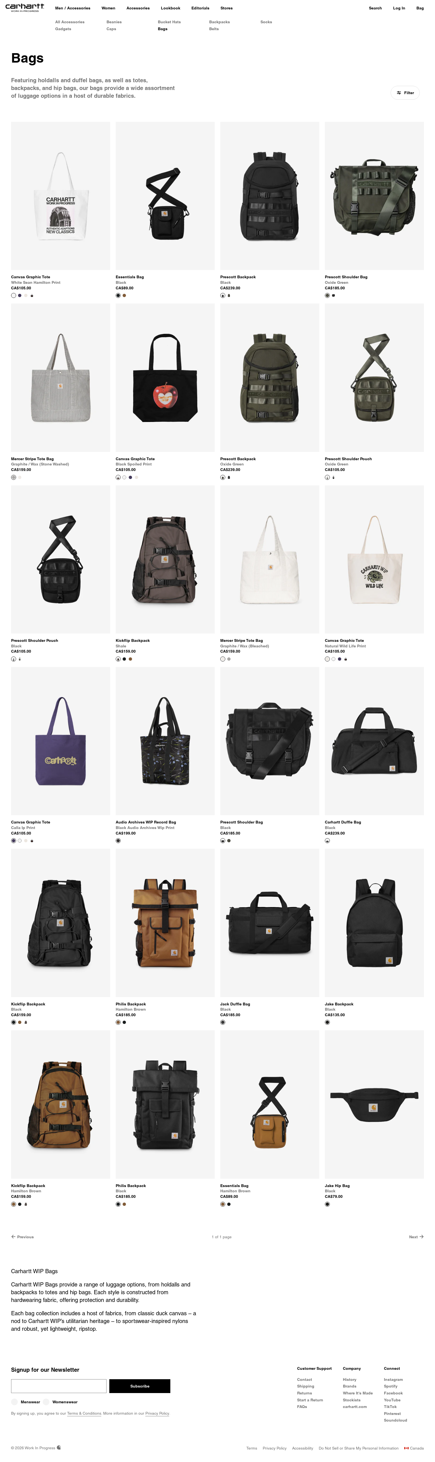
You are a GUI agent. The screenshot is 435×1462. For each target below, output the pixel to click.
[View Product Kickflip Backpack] (165, 569)
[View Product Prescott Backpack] (269, 206)
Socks (266, 22)
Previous (22, 1236)
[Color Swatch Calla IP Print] (19, 295)
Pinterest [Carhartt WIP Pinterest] (392, 1413)
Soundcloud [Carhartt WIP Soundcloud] (395, 1420)
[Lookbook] (170, 8)
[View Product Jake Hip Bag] (374, 1114)
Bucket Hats (169, 22)
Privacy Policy (157, 1413)
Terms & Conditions (84, 1413)
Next (416, 1236)
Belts (214, 29)
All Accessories (70, 22)
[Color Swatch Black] (333, 295)
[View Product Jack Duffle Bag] (269, 933)
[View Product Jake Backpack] (374, 933)
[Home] (25, 8)
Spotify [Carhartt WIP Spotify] (391, 1386)
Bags (163, 29)
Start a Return (310, 1400)
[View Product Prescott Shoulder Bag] (374, 206)
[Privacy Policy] (275, 1448)
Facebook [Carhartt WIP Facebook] (393, 1393)
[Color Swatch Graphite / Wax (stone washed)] (228, 659)
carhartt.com (355, 1406)
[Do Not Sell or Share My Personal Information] (359, 1448)
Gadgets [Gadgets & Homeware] (63, 29)
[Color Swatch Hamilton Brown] (124, 295)
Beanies (114, 22)
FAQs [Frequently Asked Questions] (302, 1406)
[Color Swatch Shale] (25, 1022)
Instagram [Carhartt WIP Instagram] (393, 1379)
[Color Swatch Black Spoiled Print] (31, 295)
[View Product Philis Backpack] (165, 933)
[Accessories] (138, 8)
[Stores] (227, 8)
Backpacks (219, 22)
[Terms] (251, 1448)
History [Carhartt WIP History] (349, 1379)
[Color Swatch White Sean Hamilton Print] (124, 477)
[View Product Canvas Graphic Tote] (60, 206)
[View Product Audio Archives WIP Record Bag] (165, 751)
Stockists (352, 1400)
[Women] (108, 8)
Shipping (305, 1386)
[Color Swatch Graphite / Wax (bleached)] (19, 477)
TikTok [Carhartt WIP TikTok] (390, 1406)
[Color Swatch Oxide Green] (228, 295)
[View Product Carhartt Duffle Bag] (374, 751)
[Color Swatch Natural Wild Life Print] (25, 295)
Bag (420, 8)
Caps (111, 29)
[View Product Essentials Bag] (165, 206)
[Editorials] (200, 8)
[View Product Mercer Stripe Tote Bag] (60, 387)
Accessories (78, 8)
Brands (349, 1386)
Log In (399, 8)
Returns (304, 1393)
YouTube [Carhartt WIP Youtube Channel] (392, 1400)
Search (375, 8)
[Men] (59, 8)
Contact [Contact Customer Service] (304, 1379)
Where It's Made (358, 1393)
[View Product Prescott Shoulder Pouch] (374, 387)
